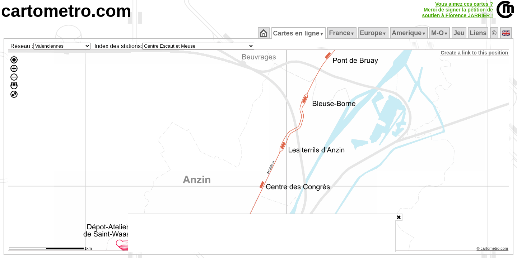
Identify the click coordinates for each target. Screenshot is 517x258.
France (342, 33)
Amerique (409, 33)
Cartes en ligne (299, 33)
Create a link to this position (474, 53)
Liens (478, 33)
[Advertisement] (261, 233)
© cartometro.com (493, 249)
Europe (373, 33)
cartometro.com (66, 10)
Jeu (459, 33)
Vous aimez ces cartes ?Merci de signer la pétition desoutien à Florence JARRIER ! (457, 9)
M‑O (440, 33)
